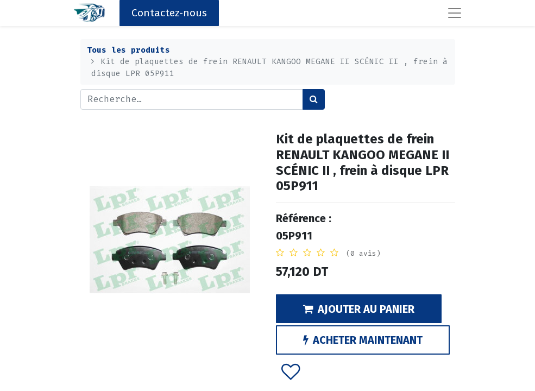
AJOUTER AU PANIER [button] (358, 309)
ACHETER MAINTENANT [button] (363, 339)
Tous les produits (128, 50)
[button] (290, 371)
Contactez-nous (169, 13)
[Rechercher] (314, 99)
